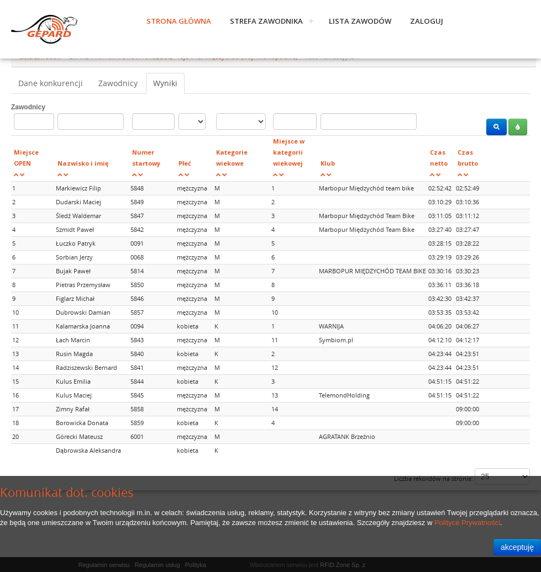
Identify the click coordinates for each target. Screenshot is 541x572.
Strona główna (178, 21)
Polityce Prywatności (467, 522)
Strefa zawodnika (266, 21)
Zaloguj (426, 21)
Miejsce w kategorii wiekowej (288, 152)
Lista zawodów (360, 21)
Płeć (184, 163)
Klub (328, 163)
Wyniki (165, 83)
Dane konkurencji (50, 83)
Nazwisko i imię (83, 163)
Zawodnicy (118, 83)
